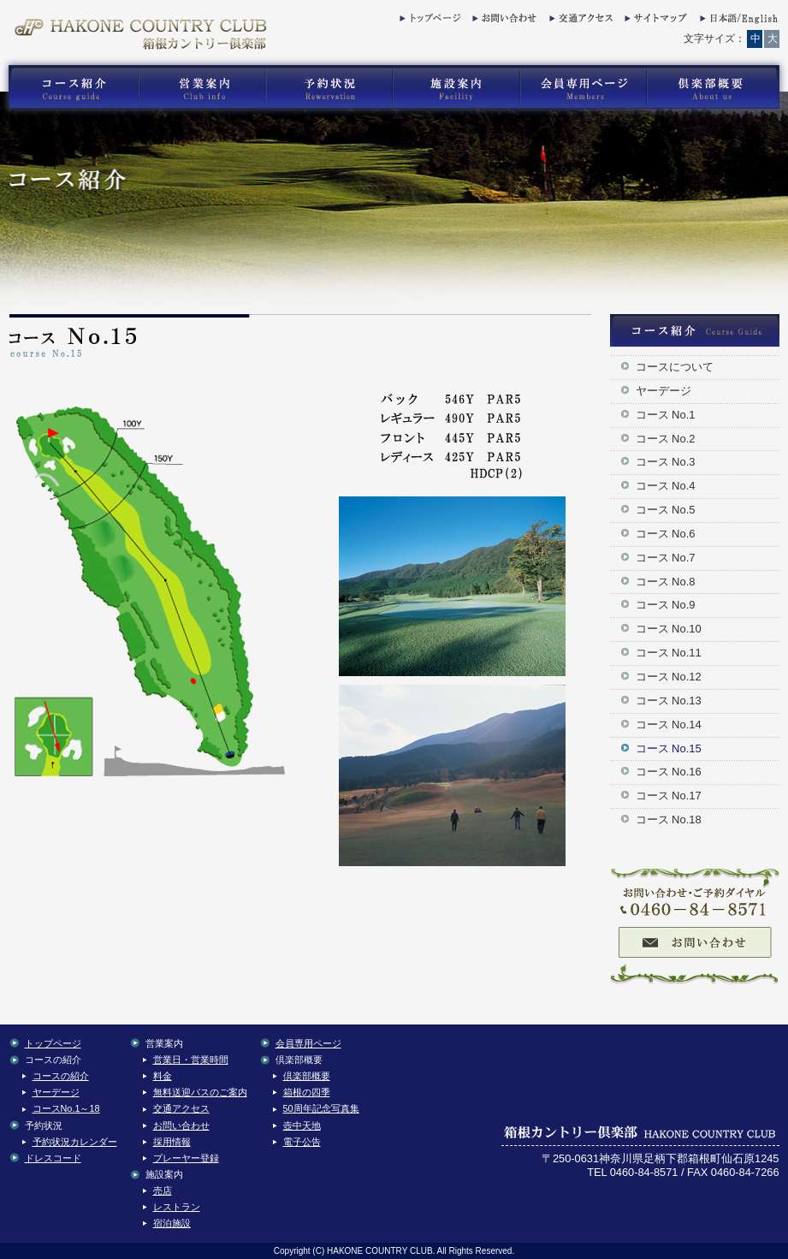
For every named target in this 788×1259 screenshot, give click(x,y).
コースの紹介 (61, 1076)
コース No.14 (669, 724)
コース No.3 (666, 461)
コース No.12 (669, 676)
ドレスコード (53, 1158)
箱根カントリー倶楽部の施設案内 (455, 87)
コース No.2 (666, 438)
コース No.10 (669, 628)
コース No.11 (669, 652)
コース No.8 (666, 581)
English (737, 21)
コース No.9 (666, 604)
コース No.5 (666, 509)
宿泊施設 (172, 1223)
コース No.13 (669, 700)
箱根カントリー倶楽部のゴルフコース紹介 (69, 87)
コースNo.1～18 (66, 1108)
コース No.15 (669, 748)
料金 (162, 1076)
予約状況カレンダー (75, 1142)
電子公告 (302, 1142)
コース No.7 (666, 557)
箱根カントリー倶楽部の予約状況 (329, 87)
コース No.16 (669, 771)
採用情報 (172, 1142)
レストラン (176, 1207)
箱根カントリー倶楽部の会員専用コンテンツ (582, 87)
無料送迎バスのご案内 (200, 1092)
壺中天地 (302, 1125)
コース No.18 (669, 819)
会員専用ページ (308, 1043)
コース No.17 (669, 795)
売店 (162, 1190)
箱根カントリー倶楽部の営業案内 (202, 87)
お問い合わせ (502, 21)
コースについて (675, 366)
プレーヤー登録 (186, 1158)
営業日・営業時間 (190, 1059)
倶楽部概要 (306, 1076)
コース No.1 (666, 414)
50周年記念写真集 (321, 1108)
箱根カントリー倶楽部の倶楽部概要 (717, 87)
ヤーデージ (663, 390)
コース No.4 (666, 485)
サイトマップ (654, 21)
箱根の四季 (306, 1092)
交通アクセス (579, 21)
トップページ (429, 21)
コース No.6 (666, 533)
